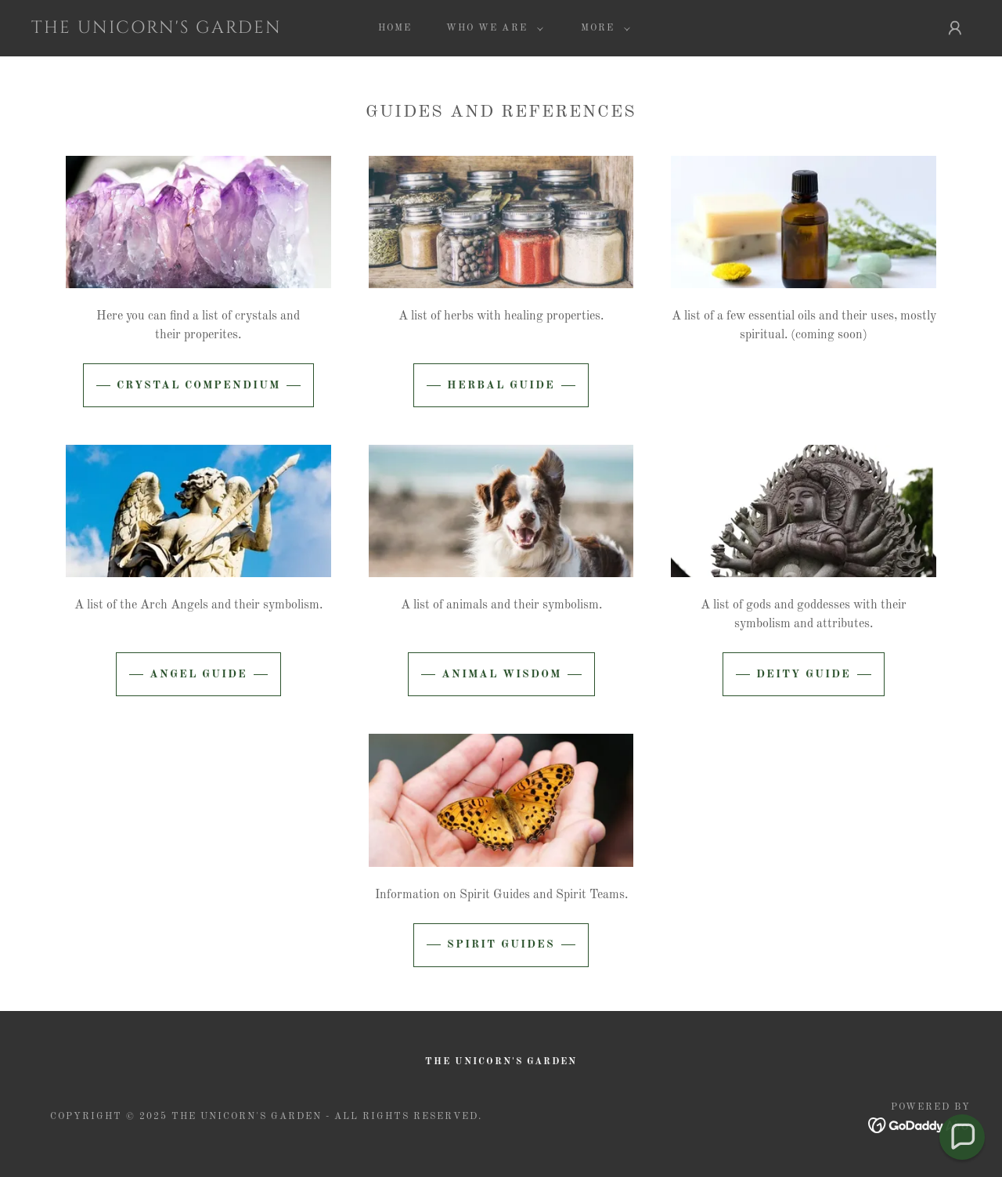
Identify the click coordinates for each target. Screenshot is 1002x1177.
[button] (491, 28)
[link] (159, 29)
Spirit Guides (501, 944)
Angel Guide (198, 674)
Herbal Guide (501, 385)
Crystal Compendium (198, 385)
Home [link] (395, 28)
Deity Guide (803, 674)
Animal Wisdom (501, 674)
